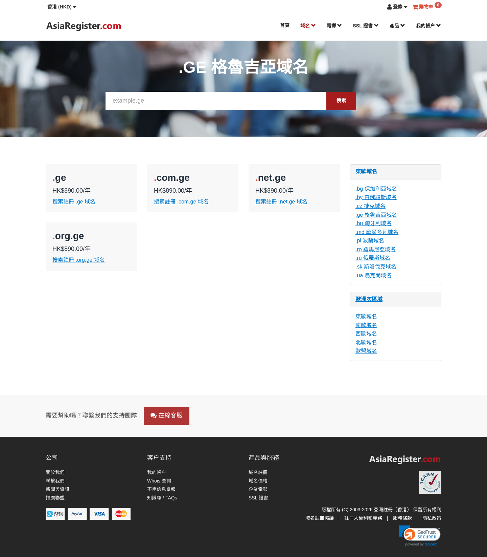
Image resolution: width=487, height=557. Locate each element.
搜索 (341, 100)
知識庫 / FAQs (162, 497)
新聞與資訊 (57, 489)
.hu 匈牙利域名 (373, 223)
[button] (61, 6)
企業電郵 (258, 489)
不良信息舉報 (161, 489)
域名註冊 (258, 472)
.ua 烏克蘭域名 (373, 275)
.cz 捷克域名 (370, 206)
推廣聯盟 (55, 497)
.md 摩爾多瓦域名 (376, 232)
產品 (397, 25)
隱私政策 (431, 518)
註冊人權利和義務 (363, 518)
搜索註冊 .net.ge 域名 (281, 202)
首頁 (284, 25)
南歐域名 (366, 325)
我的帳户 (428, 25)
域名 (308, 25)
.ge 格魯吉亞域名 (376, 215)
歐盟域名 (366, 351)
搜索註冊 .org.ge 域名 (78, 260)
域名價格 (258, 481)
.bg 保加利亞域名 (376, 189)
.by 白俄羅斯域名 (376, 197)
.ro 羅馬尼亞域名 (375, 249)
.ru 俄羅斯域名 (372, 258)
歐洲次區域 (368, 299)
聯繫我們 (55, 481)
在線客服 (166, 415)
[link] (419, 536)
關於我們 (55, 472)
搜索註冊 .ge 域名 (73, 202)
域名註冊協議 (319, 518)
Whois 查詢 (159, 481)
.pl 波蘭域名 (369, 240)
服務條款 (402, 518)
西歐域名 (366, 334)
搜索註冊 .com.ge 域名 (181, 202)
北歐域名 (366, 342)
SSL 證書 (366, 25)
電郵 (334, 25)
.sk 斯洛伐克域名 (375, 267)
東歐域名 (366, 171)
